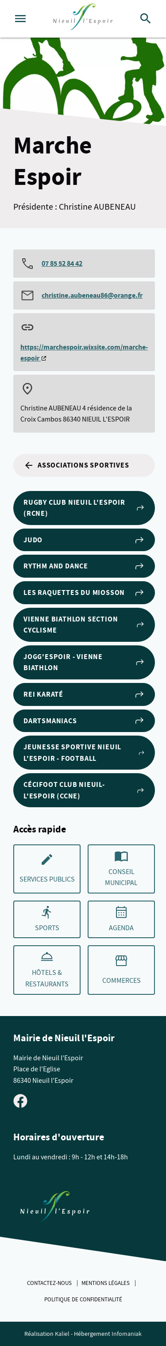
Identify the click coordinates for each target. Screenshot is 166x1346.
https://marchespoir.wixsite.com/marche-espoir (84, 352)
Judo (84, 540)
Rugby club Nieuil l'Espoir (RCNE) (84, 508)
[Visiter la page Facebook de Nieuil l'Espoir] (20, 1100)
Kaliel (62, 1334)
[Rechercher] (146, 19)
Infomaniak (127, 1334)
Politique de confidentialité (83, 1299)
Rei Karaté (84, 694)
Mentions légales (106, 1283)
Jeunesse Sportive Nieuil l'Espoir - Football (84, 752)
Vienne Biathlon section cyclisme (84, 624)
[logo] (82, 19)
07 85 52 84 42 (62, 263)
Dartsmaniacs (84, 720)
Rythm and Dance (84, 566)
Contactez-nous (50, 1283)
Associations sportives (76, 465)
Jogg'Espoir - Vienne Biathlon (84, 662)
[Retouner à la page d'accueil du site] (55, 1208)
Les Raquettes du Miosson (84, 592)
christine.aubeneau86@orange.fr (92, 295)
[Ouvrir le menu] (20, 19)
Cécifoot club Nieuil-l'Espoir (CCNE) (84, 790)
